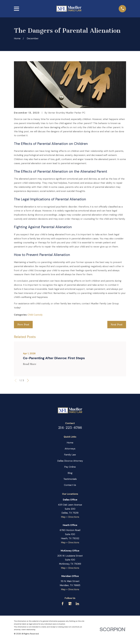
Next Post (116, 324)
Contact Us (70, 485)
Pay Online (70, 466)
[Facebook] (62, 603)
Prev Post (23, 324)
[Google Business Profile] (70, 603)
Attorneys (70, 448)
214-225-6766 (70, 428)
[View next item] (28, 380)
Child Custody (35, 314)
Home (70, 442)
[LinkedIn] (77, 603)
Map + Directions (70, 516)
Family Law (70, 454)
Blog (70, 472)
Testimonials (70, 478)
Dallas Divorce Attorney (70, 460)
